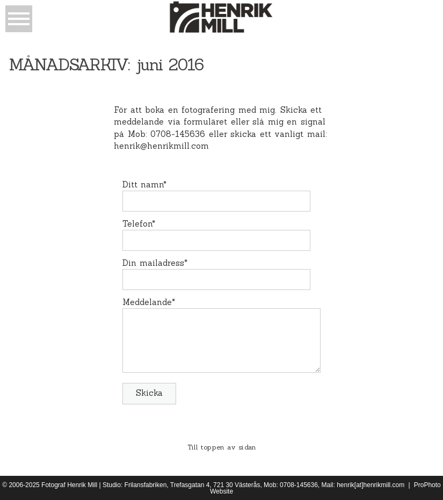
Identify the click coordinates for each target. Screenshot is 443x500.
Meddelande (147, 302)
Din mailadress (153, 263)
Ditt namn (143, 184)
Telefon (137, 224)
